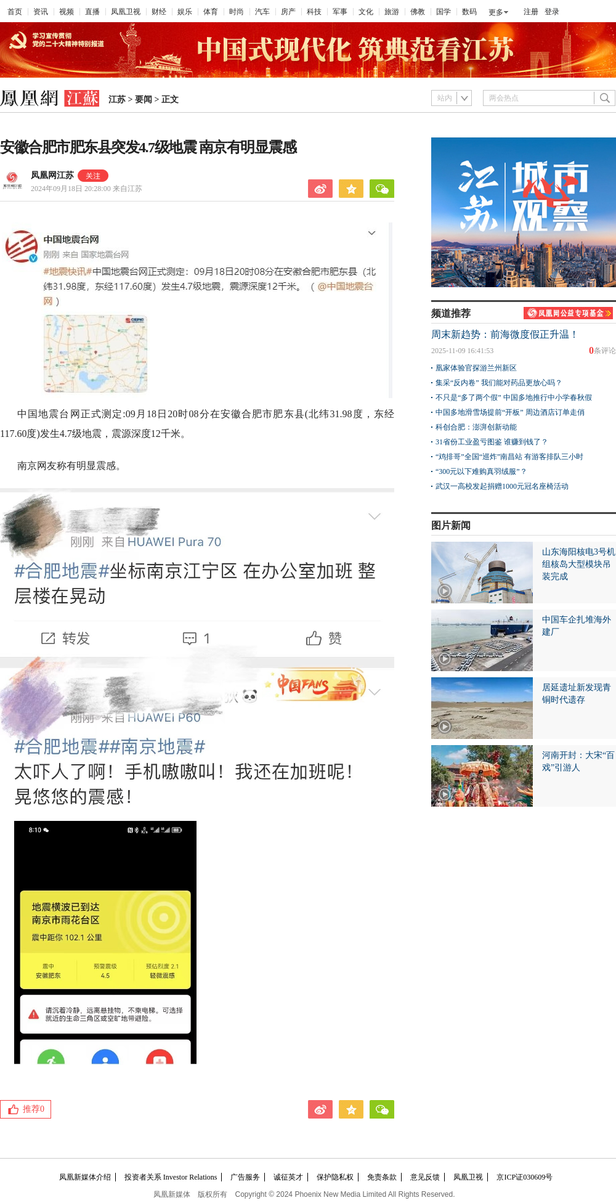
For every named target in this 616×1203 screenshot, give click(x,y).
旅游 (391, 11)
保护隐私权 (335, 1177)
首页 (14, 11)
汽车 (262, 11)
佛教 (417, 11)
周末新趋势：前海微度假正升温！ (505, 334)
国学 (443, 11)
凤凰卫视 (125, 11)
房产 (288, 11)
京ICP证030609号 (524, 1177)
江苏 (117, 99)
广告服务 (245, 1177)
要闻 (143, 99)
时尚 (236, 11)
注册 (531, 11)
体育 (210, 11)
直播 (92, 11)
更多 (495, 12)
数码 (469, 11)
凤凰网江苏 (52, 175)
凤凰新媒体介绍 (85, 1177)
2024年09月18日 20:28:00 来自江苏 (86, 188)
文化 (366, 11)
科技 (314, 11)
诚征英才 (288, 1177)
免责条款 (382, 1177)
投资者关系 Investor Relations (170, 1177)
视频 (66, 11)
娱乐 (184, 11)
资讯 (40, 11)
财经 (159, 11)
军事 (340, 11)
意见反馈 (425, 1177)
